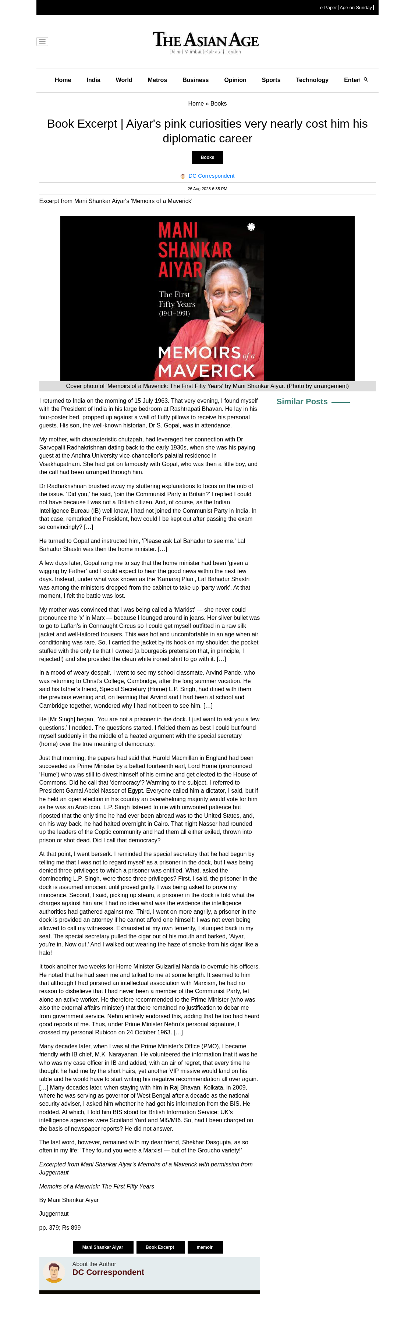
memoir (205, 1247)
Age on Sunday (356, 7)
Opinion (235, 80)
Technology (312, 80)
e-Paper (328, 7)
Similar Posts (302, 401)
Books (207, 157)
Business (195, 80)
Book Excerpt (160, 1247)
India (93, 80)
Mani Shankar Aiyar (103, 1247)
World (124, 80)
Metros (157, 80)
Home (63, 80)
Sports (271, 80)
